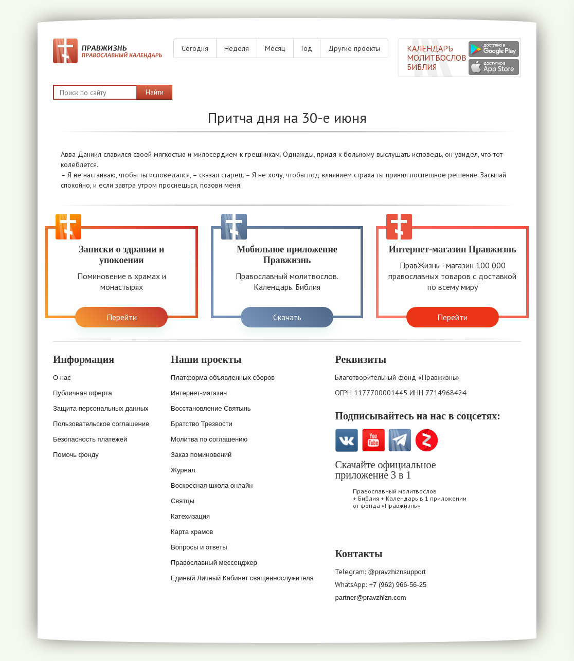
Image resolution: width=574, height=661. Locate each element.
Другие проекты (354, 48)
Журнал (183, 470)
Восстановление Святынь (211, 408)
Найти (155, 92)
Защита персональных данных (101, 408)
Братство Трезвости (201, 424)
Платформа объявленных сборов (223, 377)
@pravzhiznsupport (396, 572)
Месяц (275, 48)
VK (346, 440)
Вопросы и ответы (199, 547)
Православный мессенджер (214, 562)
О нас (62, 377)
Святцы (182, 501)
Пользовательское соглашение (101, 424)
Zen (426, 440)
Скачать (287, 317)
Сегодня (195, 48)
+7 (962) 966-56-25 (397, 585)
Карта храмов (192, 532)
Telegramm (399, 440)
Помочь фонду (76, 454)
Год (306, 48)
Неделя (236, 48)
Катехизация (190, 516)
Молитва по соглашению (209, 439)
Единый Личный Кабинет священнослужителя (242, 578)
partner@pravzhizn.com (370, 597)
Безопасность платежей (90, 439)
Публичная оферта (82, 393)
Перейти (121, 317)
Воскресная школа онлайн (212, 485)
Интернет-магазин (199, 393)
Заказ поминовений (201, 454)
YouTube (373, 440)
